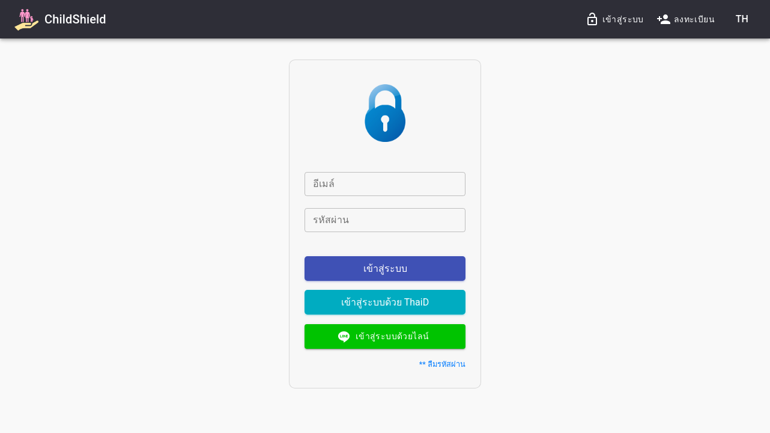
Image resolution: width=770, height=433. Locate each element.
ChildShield (75, 19)
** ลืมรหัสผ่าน (442, 364)
